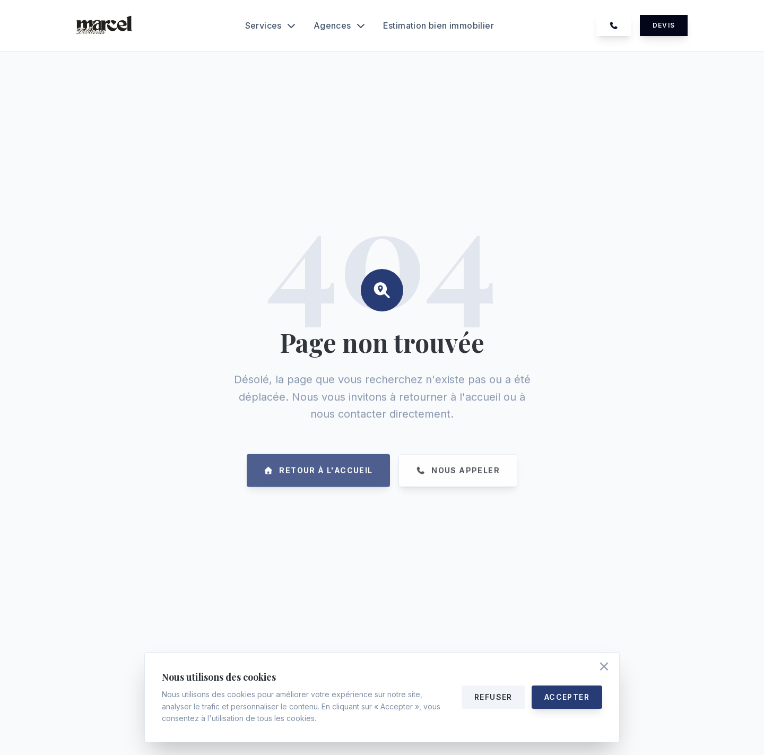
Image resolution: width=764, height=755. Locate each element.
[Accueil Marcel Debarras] (105, 25)
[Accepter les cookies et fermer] (604, 667)
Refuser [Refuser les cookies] (493, 696)
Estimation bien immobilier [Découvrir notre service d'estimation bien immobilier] (438, 25)
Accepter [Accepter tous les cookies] (566, 696)
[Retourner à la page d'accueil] (318, 485)
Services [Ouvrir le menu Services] (271, 25)
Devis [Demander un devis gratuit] (664, 25)
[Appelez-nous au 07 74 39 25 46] (613, 25)
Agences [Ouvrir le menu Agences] (340, 25)
